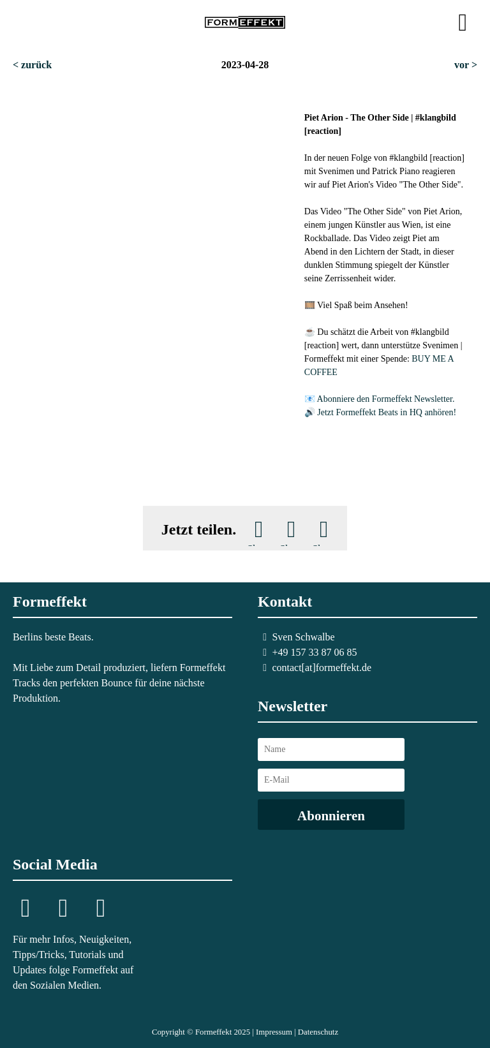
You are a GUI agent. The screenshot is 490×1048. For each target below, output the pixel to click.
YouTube (101, 909)
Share (258, 544)
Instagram (25, 909)
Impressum (274, 1032)
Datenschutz (318, 1032)
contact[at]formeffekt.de (321, 667)
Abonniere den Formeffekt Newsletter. (386, 399)
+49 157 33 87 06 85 (314, 652)
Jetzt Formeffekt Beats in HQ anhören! (386, 412)
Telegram (63, 909)
